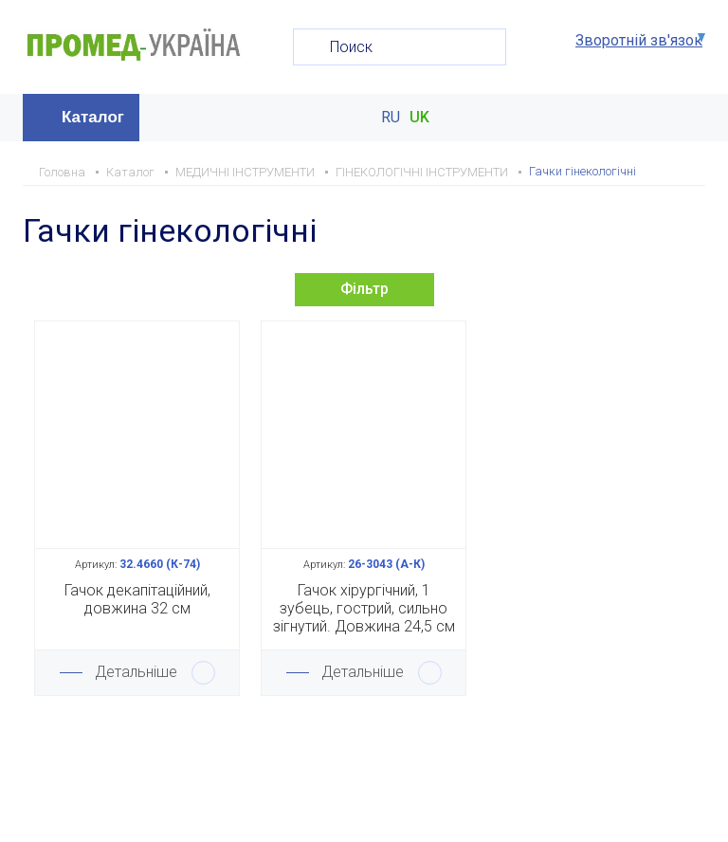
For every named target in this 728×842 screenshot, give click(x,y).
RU (390, 117)
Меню (688, 118)
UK (419, 117)
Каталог (93, 117)
